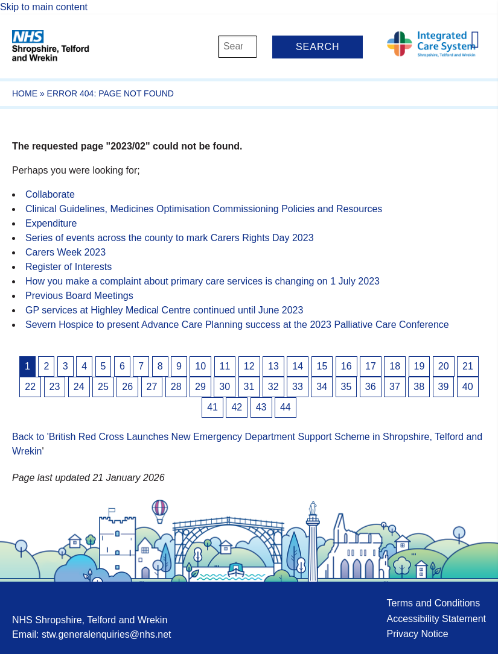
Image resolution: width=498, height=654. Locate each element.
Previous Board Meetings (79, 296)
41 (212, 407)
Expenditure (51, 223)
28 (176, 387)
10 (200, 366)
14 (297, 366)
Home (24, 93)
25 (103, 387)
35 (346, 387)
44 (285, 407)
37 (394, 387)
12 (249, 366)
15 (322, 366)
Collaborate (50, 194)
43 (261, 407)
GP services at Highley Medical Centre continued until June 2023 (164, 310)
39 (443, 387)
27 (152, 387)
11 (225, 366)
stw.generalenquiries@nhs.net (106, 634)
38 (418, 387)
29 (200, 387)
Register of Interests (68, 267)
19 (419, 366)
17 (370, 366)
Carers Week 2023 (65, 252)
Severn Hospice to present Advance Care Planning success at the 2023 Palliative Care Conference (237, 324)
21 (467, 366)
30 (224, 387)
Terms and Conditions (433, 603)
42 (236, 407)
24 (79, 387)
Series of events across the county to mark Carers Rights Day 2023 (169, 238)
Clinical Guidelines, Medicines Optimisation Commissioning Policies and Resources (203, 209)
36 (370, 387)
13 (273, 366)
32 (273, 387)
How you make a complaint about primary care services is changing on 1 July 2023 (202, 281)
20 (443, 366)
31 (249, 387)
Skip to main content (44, 7)
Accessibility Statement (436, 619)
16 (346, 366)
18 (394, 366)
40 (467, 387)
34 (321, 387)
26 (127, 387)
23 (54, 387)
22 (30, 387)
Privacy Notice (417, 634)
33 (297, 387)
